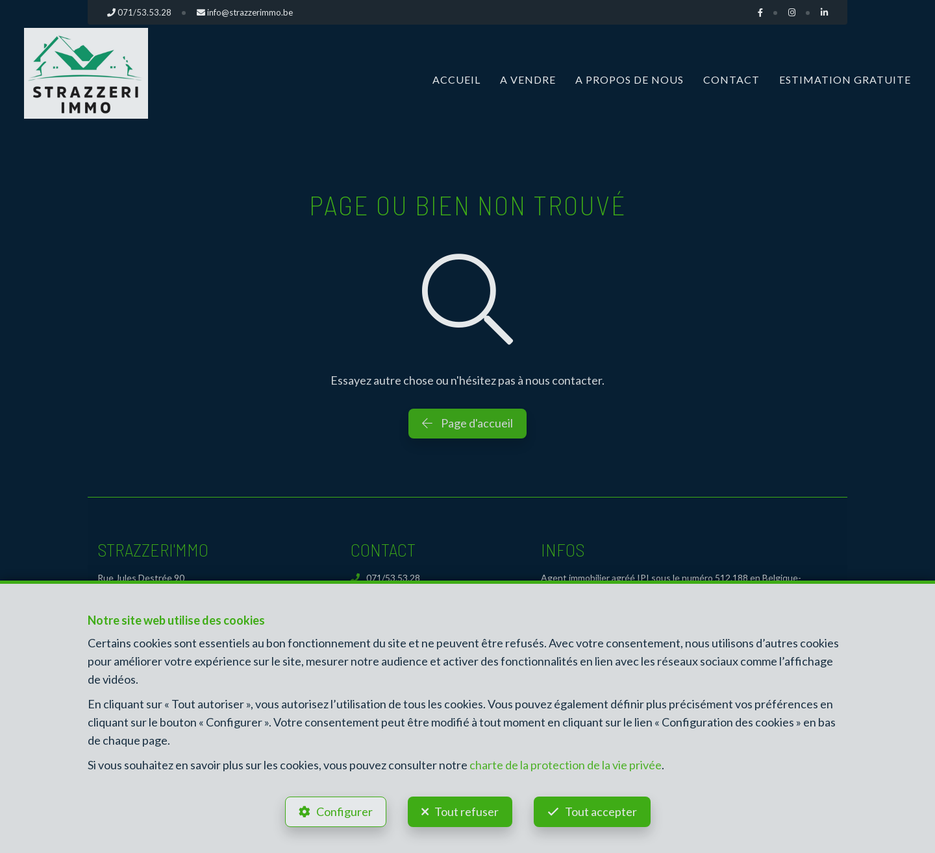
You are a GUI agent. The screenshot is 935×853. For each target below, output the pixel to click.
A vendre (528, 79)
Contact (731, 79)
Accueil (456, 79)
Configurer (344, 811)
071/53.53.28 (385, 577)
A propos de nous (629, 79)
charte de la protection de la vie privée (565, 765)
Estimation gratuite (845, 79)
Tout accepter (601, 811)
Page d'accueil (467, 423)
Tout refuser (466, 811)
